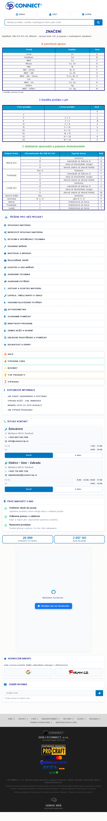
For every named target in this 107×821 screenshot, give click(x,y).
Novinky (13, 368)
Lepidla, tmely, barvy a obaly (25, 295)
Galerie (80, 719)
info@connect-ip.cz (18, 441)
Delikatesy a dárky (19, 344)
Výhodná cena (16, 361)
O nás (33, 719)
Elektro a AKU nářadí (21, 267)
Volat (29, 455)
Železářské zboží (18, 260)
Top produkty (16, 375)
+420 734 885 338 (18, 471)
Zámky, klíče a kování (20, 330)
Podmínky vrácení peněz (40, 722)
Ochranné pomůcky (19, 316)
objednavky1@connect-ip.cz (22, 475)
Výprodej (13, 381)
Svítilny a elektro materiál (25, 288)
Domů (10, 719)
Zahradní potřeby (18, 281)
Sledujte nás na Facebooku (53, 606)
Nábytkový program (20, 323)
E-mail (78, 455)
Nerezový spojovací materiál (25, 232)
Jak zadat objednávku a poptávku (27, 396)
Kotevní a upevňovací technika (26, 239)
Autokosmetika (17, 309)
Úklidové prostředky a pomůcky (27, 337)
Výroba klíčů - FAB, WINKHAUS (24, 400)
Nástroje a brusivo (19, 253)
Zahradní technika (19, 274)
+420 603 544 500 (18, 437)
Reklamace (93, 719)
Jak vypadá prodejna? (20, 409)
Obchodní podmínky (49, 719)
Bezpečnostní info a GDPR (66, 722)
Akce (10, 354)
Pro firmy (67, 719)
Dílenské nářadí (17, 246)
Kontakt (22, 719)
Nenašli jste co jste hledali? (25, 405)
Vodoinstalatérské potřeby (25, 302)
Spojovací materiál (19, 225)
